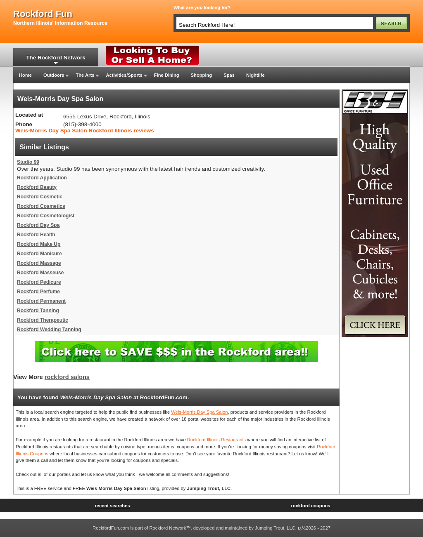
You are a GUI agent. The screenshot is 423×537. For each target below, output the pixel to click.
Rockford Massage (39, 263)
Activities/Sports (124, 75)
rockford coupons (310, 505)
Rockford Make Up (38, 244)
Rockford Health (36, 235)
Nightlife (255, 75)
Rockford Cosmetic (39, 197)
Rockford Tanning (38, 310)
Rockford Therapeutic (42, 320)
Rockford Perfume (38, 291)
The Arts (85, 75)
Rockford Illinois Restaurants (216, 439)
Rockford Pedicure (39, 282)
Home (25, 75)
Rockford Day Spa (38, 225)
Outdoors (53, 75)
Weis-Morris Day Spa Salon (199, 412)
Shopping (201, 75)
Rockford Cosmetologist (45, 216)
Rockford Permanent (41, 301)
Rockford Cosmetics (41, 206)
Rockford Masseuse (40, 273)
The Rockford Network (55, 57)
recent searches (112, 505)
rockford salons (67, 377)
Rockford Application (42, 178)
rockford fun (42, 14)
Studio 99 (28, 162)
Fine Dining (166, 75)
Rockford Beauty (37, 187)
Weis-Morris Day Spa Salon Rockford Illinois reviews (84, 130)
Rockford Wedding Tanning (49, 329)
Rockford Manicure (39, 254)
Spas (229, 75)
